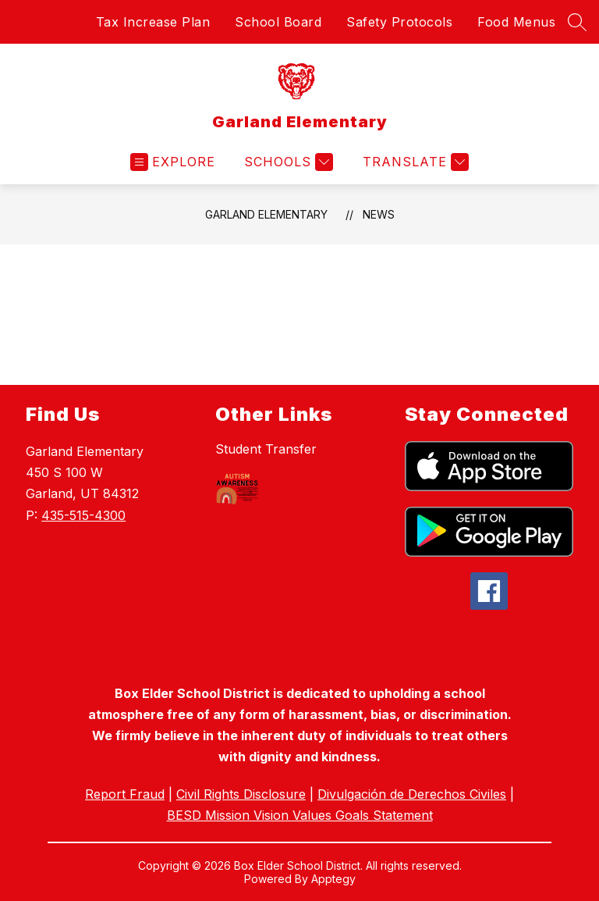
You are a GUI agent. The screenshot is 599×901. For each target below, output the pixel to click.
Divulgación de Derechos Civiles (411, 794)
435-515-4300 (83, 515)
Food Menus (516, 22)
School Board (278, 22)
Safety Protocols (399, 22)
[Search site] (577, 21)
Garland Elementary (266, 214)
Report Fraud (125, 794)
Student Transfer (266, 449)
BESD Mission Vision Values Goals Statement (300, 815)
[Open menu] (172, 162)
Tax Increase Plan (153, 22)
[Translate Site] (414, 162)
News (379, 214)
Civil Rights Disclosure (241, 794)
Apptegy (333, 878)
